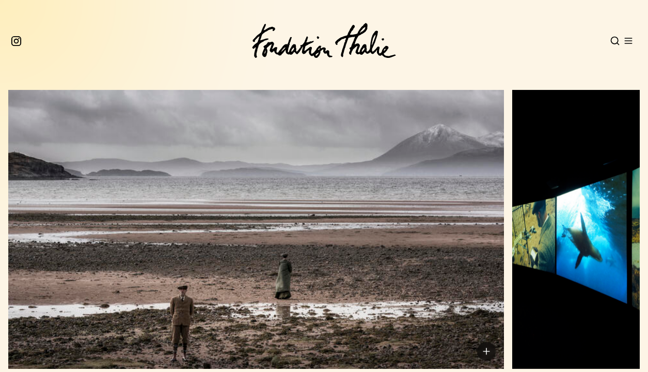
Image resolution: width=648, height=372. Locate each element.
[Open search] (615, 41)
